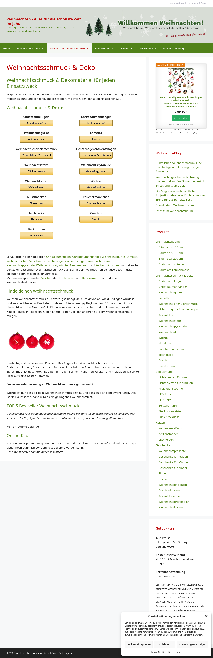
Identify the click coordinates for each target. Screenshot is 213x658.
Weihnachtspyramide (21, 265)
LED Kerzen (166, 439)
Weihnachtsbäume (32, 48)
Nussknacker (78, 265)
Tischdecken (67, 278)
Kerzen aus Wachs (171, 428)
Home (170, 3)
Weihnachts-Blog (173, 48)
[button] (206, 616)
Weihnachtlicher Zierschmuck (178, 304)
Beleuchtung (106, 48)
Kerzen (128, 48)
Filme (162, 473)
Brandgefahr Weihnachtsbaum (176, 205)
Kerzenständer (168, 434)
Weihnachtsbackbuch (173, 485)
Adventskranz (168, 315)
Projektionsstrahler (171, 388)
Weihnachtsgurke (113, 257)
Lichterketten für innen (174, 377)
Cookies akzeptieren (139, 644)
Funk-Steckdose (169, 417)
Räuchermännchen (106, 265)
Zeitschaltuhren (169, 405)
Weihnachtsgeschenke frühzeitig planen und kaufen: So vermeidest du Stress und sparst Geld (180, 181)
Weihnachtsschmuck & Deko (71, 48)
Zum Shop (182, 118)
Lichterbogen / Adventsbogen (66, 261)
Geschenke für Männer (174, 462)
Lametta (131, 257)
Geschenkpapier (169, 490)
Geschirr (46, 278)
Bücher (163, 479)
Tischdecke (166, 355)
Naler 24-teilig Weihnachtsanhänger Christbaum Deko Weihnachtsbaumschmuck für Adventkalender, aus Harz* (181, 102)
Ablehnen (164, 644)
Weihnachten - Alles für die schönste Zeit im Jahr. (44, 21)
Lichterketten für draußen (176, 383)
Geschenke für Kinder (173, 468)
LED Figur (165, 394)
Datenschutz (174, 652)
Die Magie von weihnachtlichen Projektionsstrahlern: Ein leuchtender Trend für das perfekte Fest (180, 195)
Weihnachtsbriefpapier (174, 502)
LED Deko (165, 400)
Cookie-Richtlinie (159, 652)
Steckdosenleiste (170, 411)
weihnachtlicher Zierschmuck (26, 261)
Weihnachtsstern (99, 261)
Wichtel (63, 265)
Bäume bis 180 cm (171, 253)
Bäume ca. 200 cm (171, 258)
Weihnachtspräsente (172, 451)
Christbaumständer (171, 264)
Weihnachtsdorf (46, 265)
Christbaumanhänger (86, 257)
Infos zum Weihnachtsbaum (174, 211)
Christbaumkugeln (58, 257)
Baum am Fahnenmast (174, 270)
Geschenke (150, 48)
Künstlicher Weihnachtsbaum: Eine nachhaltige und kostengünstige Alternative (179, 167)
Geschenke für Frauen (173, 456)
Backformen (90, 278)
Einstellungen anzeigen (192, 644)
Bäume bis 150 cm (171, 247)
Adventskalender (170, 496)
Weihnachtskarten (171, 507)
